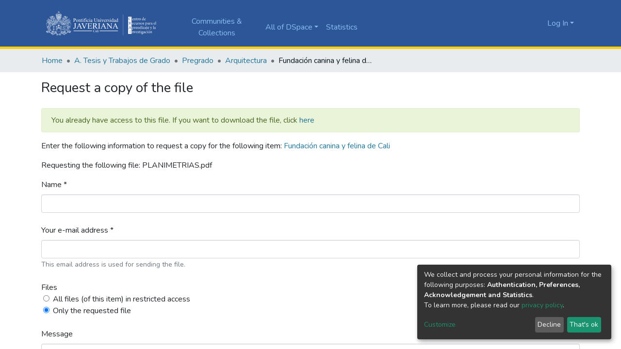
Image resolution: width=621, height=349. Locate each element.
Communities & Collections (217, 27)
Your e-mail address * (77, 230)
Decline (549, 324)
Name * (54, 184)
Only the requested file (92, 310)
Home (52, 60)
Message (57, 334)
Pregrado (197, 60)
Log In (557, 23)
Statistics (342, 27)
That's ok (584, 324)
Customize (440, 324)
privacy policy (542, 305)
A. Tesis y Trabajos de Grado (122, 60)
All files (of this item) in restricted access (121, 299)
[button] (537, 23)
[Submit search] (522, 23)
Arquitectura (246, 60)
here (306, 120)
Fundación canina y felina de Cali (337, 146)
